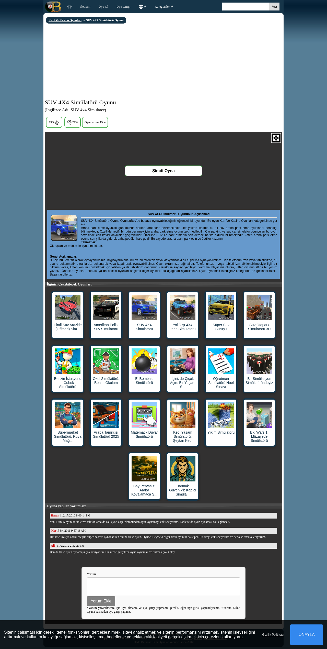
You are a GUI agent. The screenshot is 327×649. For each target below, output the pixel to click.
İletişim (85, 6)
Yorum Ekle (101, 603)
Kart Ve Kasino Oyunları (65, 20)
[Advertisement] (163, 62)
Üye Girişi (123, 6)
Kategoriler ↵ (164, 6)
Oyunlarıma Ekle (95, 122)
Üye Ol (103, 6)
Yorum (91, 574)
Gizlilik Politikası (273, 634)
